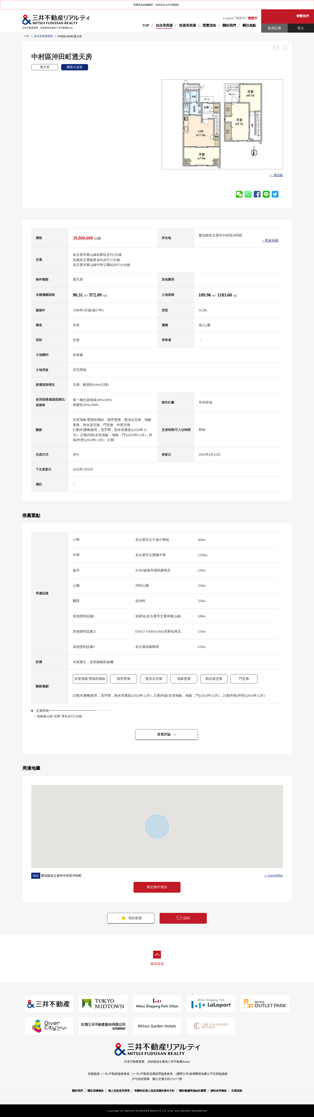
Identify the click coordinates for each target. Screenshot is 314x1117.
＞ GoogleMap (273, 875)
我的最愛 (131, 918)
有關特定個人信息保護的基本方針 (154, 1090)
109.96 (205, 294)
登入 (300, 28)
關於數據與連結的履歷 (192, 1090)
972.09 (96, 294)
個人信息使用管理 (119, 1090)
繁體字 (252, 18)
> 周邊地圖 (270, 240)
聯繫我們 (302, 16)
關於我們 (77, 1090)
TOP (145, 25)
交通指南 (236, 1090)
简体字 (240, 18)
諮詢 (183, 918)
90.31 (78, 294)
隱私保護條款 (95, 1090)
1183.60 (225, 294)
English (228, 18)
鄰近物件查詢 (157, 887)
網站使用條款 (219, 1090)
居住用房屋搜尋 (43, 36)
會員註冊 (274, 28)
